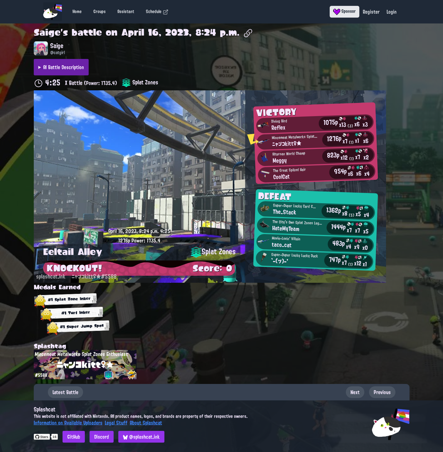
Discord (101, 436)
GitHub (73, 436)
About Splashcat (146, 422)
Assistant (125, 11)
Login (392, 11)
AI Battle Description (63, 67)
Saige (47, 32)
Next (355, 392)
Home (77, 11)
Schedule (157, 11)
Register (371, 11)
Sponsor (344, 11)
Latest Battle (65, 392)
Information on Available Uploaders (68, 422)
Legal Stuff (116, 422)
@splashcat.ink (141, 436)
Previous (382, 392)
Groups (99, 11)
